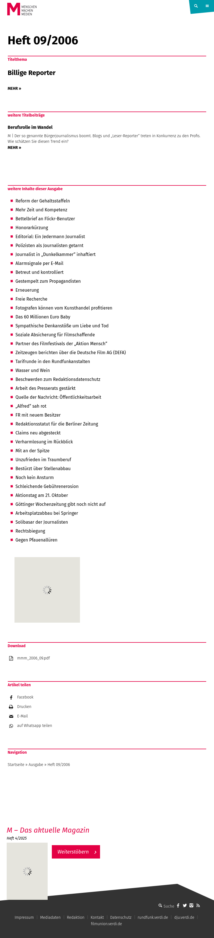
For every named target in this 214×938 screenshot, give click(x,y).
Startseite (16, 764)
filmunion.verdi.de (106, 924)
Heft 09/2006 (59, 764)
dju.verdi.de (184, 917)
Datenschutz (121, 917)
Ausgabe (36, 764)
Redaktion (75, 917)
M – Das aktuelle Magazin (48, 830)
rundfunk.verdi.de (153, 917)
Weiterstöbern (73, 852)
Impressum (24, 917)
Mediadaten (50, 917)
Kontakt (97, 917)
